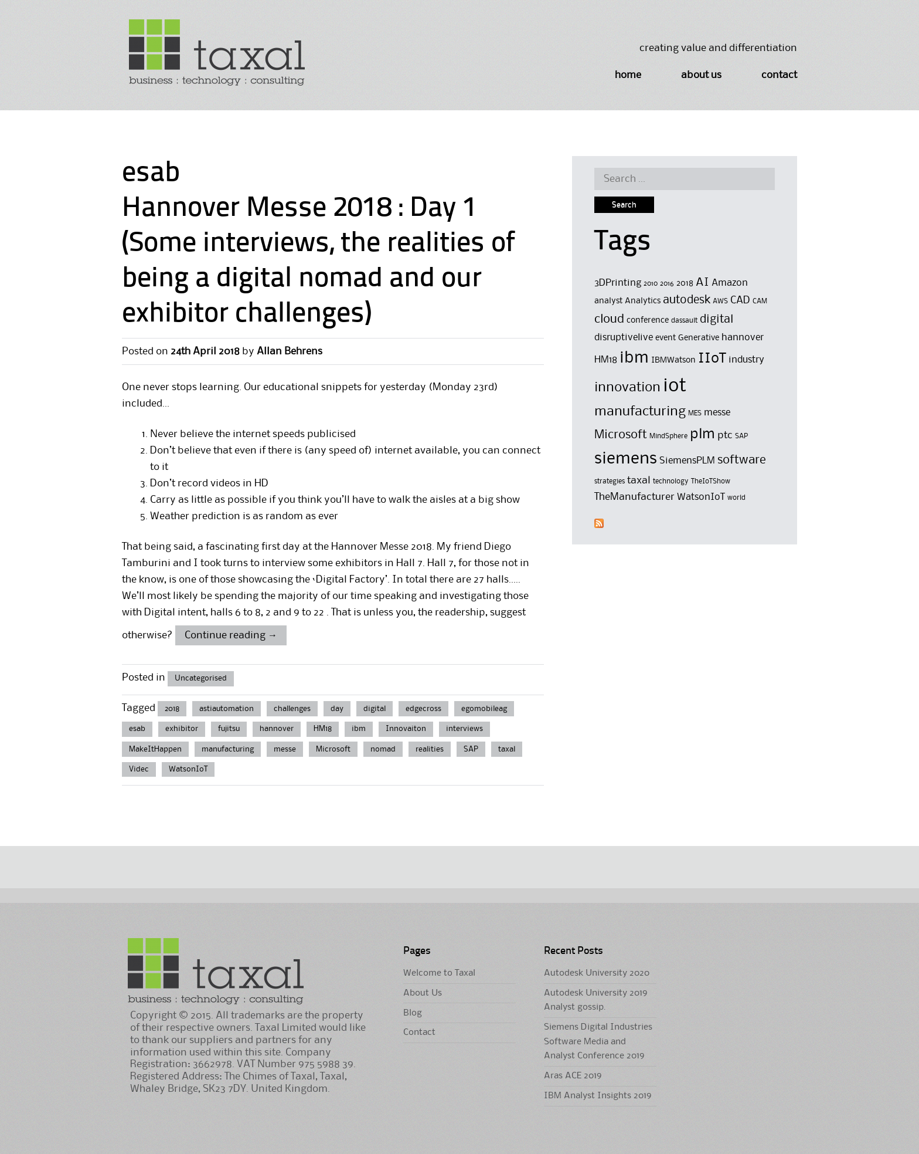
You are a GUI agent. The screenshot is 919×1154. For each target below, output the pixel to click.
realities (430, 749)
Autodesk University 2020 (596, 973)
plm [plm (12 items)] (702, 434)
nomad (383, 749)
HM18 (323, 728)
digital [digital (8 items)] (716, 319)
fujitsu (229, 728)
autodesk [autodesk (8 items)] (686, 300)
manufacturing (228, 749)
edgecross (423, 708)
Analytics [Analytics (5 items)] (643, 301)
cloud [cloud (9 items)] (609, 319)
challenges (292, 708)
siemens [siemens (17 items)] (625, 458)
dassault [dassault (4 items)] (684, 320)
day (337, 708)
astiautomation (226, 708)
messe (285, 749)
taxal (506, 749)
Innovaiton (406, 728)
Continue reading (231, 635)
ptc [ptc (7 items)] (725, 435)
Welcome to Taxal (439, 973)
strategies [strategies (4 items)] (609, 481)
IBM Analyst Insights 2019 (597, 1096)
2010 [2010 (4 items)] (651, 283)
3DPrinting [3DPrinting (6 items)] (617, 283)
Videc (139, 769)
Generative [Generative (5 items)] (698, 338)
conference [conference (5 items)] (648, 320)
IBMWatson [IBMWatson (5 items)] (673, 360)
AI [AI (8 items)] (702, 282)
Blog (412, 1013)
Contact (779, 75)
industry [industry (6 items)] (746, 360)
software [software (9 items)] (741, 460)
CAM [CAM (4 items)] (760, 301)
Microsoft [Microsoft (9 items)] (620, 435)
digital (374, 708)
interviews (464, 728)
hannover (277, 728)
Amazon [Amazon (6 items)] (730, 283)
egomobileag (484, 708)
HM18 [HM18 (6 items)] (605, 360)
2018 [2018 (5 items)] (684, 283)
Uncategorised (201, 678)
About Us (701, 75)
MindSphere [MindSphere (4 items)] (668, 436)
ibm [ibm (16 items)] (634, 358)
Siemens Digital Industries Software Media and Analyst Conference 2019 (598, 1041)
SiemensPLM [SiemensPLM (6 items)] (687, 460)
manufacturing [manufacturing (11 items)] (640, 411)
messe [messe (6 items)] (717, 412)
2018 (172, 708)
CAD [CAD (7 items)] (740, 300)
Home (628, 75)
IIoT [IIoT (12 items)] (712, 358)
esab (137, 728)
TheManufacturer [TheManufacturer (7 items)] (634, 497)
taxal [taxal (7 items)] (639, 480)
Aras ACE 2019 (572, 1076)
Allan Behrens (289, 351)
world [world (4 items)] (736, 498)
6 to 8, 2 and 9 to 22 (279, 612)
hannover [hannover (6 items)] (742, 337)
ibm (359, 728)
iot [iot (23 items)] (674, 386)
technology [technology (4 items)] (671, 481)
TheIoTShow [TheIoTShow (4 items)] (710, 481)
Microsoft (333, 749)
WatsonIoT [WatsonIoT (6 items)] (701, 497)
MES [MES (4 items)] (695, 413)
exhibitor (181, 728)
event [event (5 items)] (665, 338)
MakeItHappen (155, 749)
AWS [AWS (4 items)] (720, 301)
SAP (471, 749)
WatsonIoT (188, 769)
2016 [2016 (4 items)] (667, 283)
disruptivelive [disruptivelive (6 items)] (623, 337)
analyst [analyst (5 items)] (608, 301)
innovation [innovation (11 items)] (627, 387)
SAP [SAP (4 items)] (741, 436)
